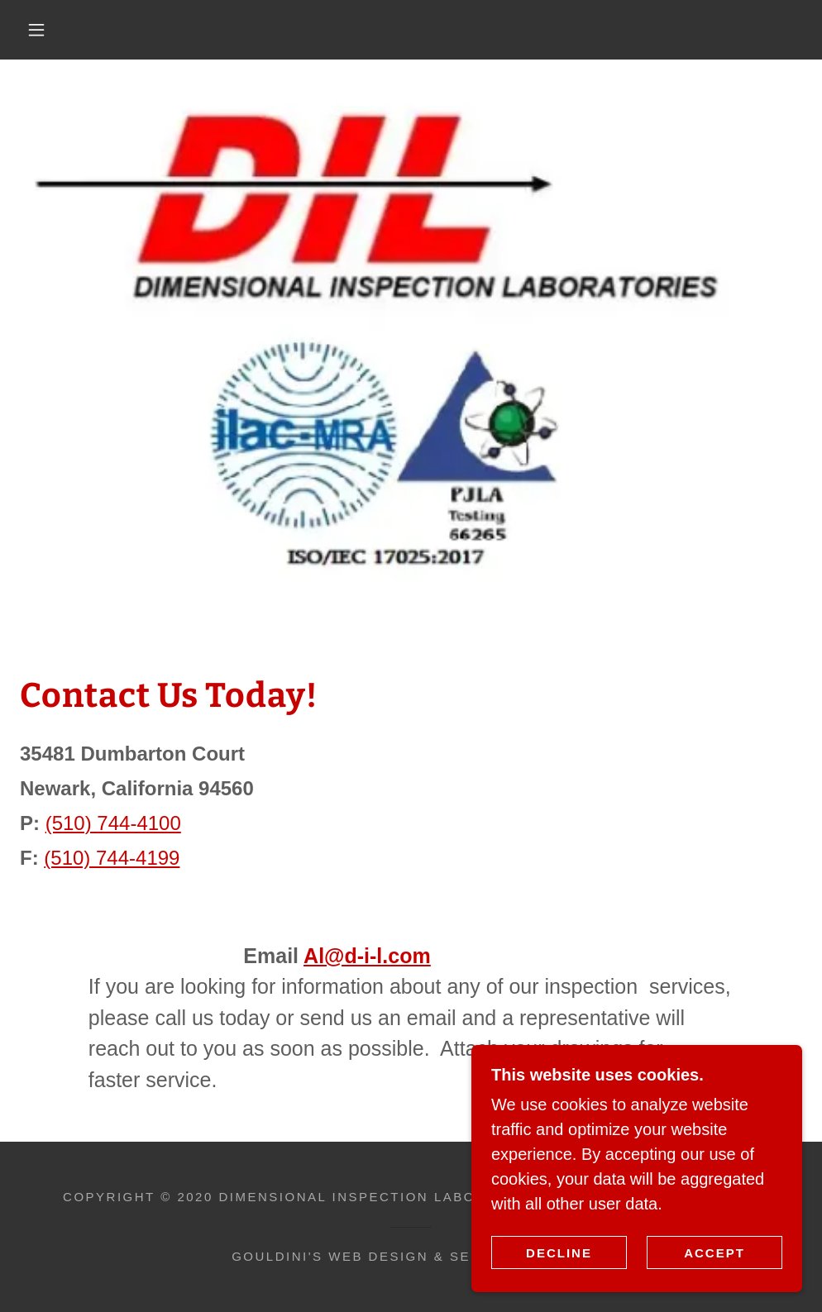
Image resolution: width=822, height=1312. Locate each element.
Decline (559, 1253)
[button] (39, 29)
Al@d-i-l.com (367, 955)
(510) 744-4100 (113, 823)
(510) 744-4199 (111, 858)
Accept (714, 1253)
